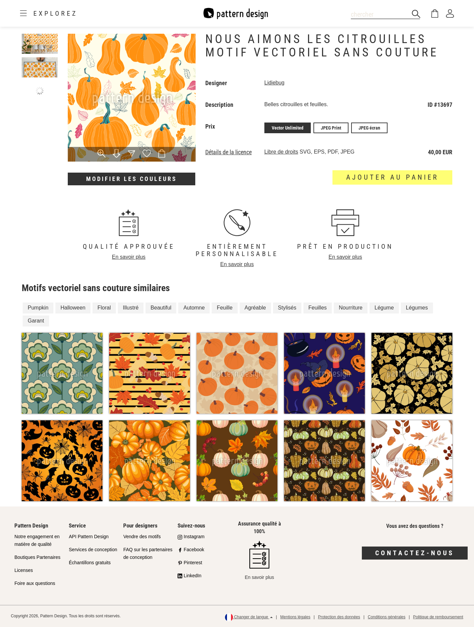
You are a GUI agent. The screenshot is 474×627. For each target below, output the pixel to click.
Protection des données (339, 617)
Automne (194, 307)
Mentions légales (295, 617)
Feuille (224, 307)
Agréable (255, 307)
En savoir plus (129, 257)
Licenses (23, 570)
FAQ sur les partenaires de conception (147, 553)
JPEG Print (331, 128)
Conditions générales (387, 617)
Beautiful (161, 307)
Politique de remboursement (438, 617)
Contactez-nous (414, 553)
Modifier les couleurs (131, 178)
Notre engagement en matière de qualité (36, 540)
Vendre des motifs (142, 536)
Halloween (72, 307)
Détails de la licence (228, 152)
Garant (36, 321)
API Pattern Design (88, 536)
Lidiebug (274, 82)
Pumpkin (38, 307)
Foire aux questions (34, 583)
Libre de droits (281, 152)
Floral (104, 307)
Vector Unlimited (287, 128)
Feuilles (317, 307)
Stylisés (287, 307)
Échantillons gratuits (89, 562)
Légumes (417, 307)
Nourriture (351, 307)
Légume (384, 307)
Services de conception (93, 549)
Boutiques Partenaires (37, 557)
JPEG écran (369, 128)
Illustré (131, 307)
